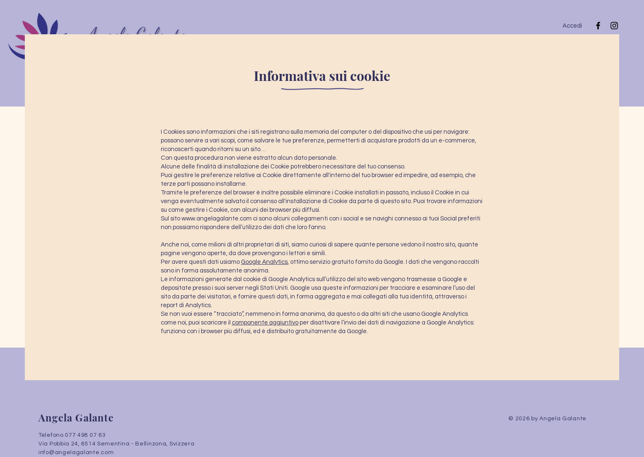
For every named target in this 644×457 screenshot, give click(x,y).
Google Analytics (264, 262)
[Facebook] (598, 26)
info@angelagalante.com (76, 452)
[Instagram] (614, 26)
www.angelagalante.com (216, 218)
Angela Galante (76, 417)
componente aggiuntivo (265, 323)
